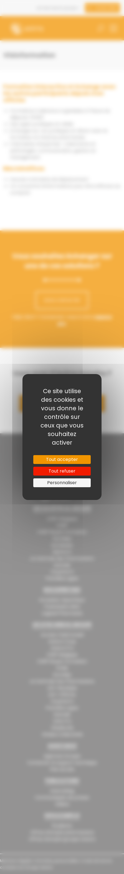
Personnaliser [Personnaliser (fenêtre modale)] (62, 482)
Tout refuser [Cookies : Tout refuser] (62, 471)
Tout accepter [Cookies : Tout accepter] (62, 459)
